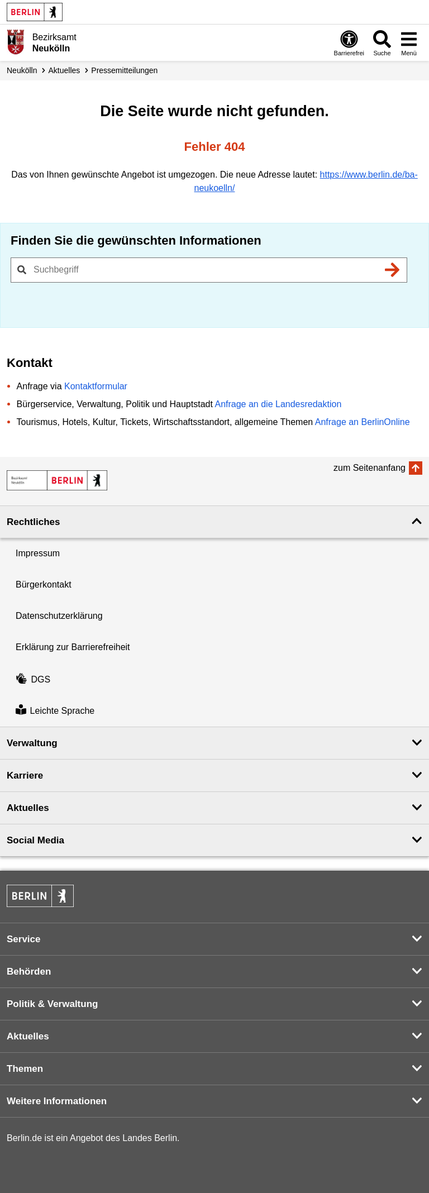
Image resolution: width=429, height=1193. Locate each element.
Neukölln (22, 70)
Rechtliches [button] (33, 522)
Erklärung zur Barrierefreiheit (73, 647)
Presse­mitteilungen (124, 70)
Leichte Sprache (55, 710)
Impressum (38, 553)
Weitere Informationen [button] (57, 1101)
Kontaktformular (95, 386)
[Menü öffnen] (408, 43)
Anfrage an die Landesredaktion (277, 404)
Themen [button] (25, 1068)
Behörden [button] (29, 971)
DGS (33, 679)
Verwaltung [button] (32, 743)
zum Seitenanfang (369, 468)
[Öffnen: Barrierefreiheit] (349, 43)
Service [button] (24, 939)
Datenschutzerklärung (59, 616)
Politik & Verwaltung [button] (52, 1004)
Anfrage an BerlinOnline (362, 422)
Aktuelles (64, 70)
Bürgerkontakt (44, 584)
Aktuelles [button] (28, 808)
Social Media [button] (35, 840)
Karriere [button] (25, 775)
